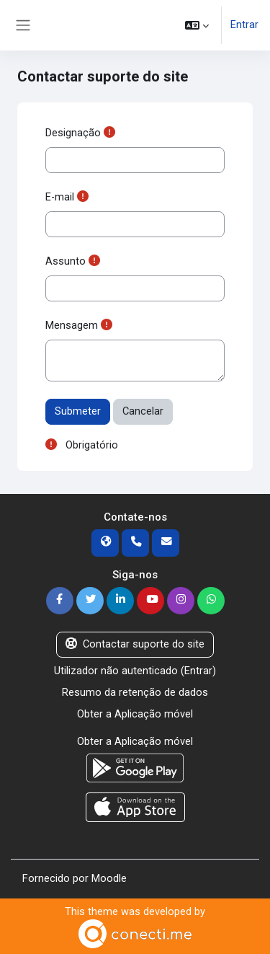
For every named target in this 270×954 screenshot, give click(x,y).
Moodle (109, 878)
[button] (197, 25)
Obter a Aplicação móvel (135, 713)
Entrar (244, 24)
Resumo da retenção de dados (135, 692)
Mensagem (71, 325)
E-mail (59, 196)
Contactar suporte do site (135, 643)
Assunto (65, 261)
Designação (73, 132)
